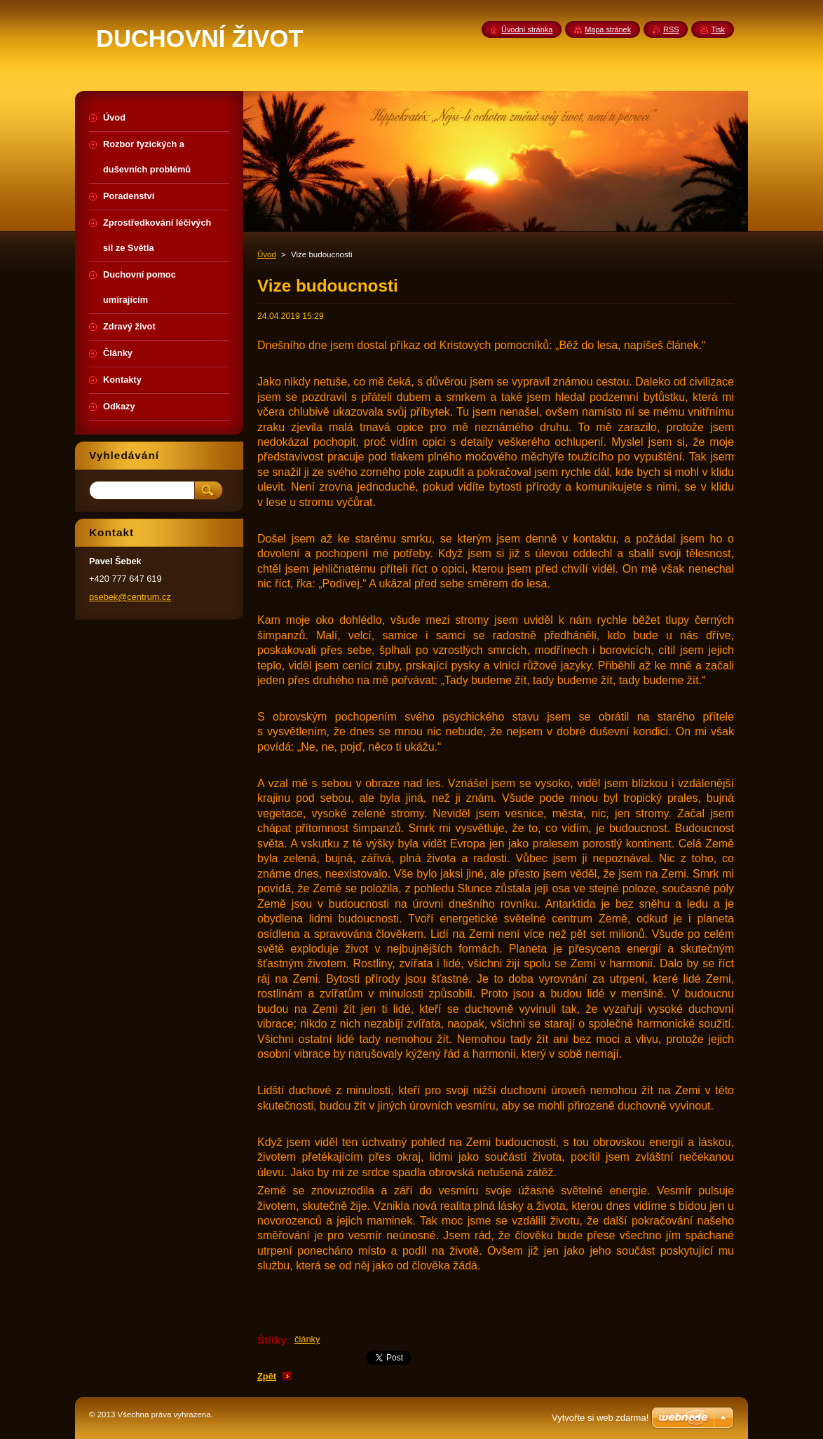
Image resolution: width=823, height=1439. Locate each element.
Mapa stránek (608, 29)
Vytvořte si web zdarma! (600, 1417)
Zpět (266, 1376)
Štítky (272, 1340)
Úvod (266, 254)
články (307, 1339)
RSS (671, 29)
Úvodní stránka (526, 29)
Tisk (718, 29)
